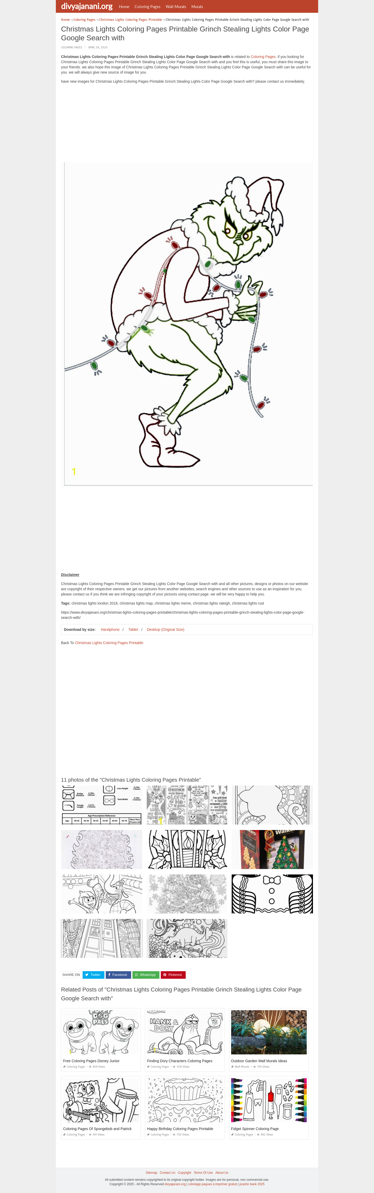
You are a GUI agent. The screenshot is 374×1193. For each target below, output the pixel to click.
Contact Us (167, 1173)
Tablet (133, 629)
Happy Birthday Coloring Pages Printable (180, 1129)
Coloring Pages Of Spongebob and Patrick (97, 1129)
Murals (197, 6)
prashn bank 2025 (251, 1184)
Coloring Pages (148, 6)
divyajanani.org (86, 6)
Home (124, 6)
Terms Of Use (203, 1173)
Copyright (184, 1173)
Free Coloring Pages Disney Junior (91, 1061)
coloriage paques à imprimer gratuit (212, 1184)
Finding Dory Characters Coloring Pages (179, 1061)
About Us (221, 1173)
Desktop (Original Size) (165, 629)
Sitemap (151, 1173)
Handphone (110, 629)
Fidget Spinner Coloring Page (255, 1129)
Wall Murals (176, 6)
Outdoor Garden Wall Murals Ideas (259, 1061)
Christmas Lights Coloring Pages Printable (109, 643)
